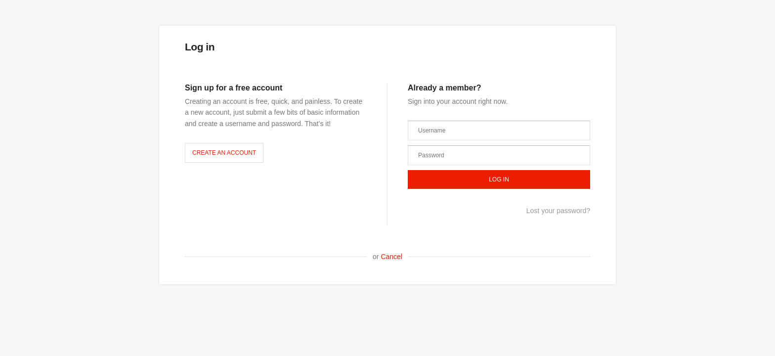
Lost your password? (558, 211)
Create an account (224, 152)
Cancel (391, 257)
